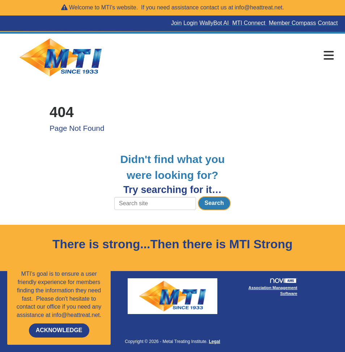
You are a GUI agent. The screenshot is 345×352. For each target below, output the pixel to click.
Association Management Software (272, 287)
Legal (214, 341)
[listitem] (177, 23)
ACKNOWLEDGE (59, 330)
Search (214, 203)
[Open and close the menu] (226, 56)
